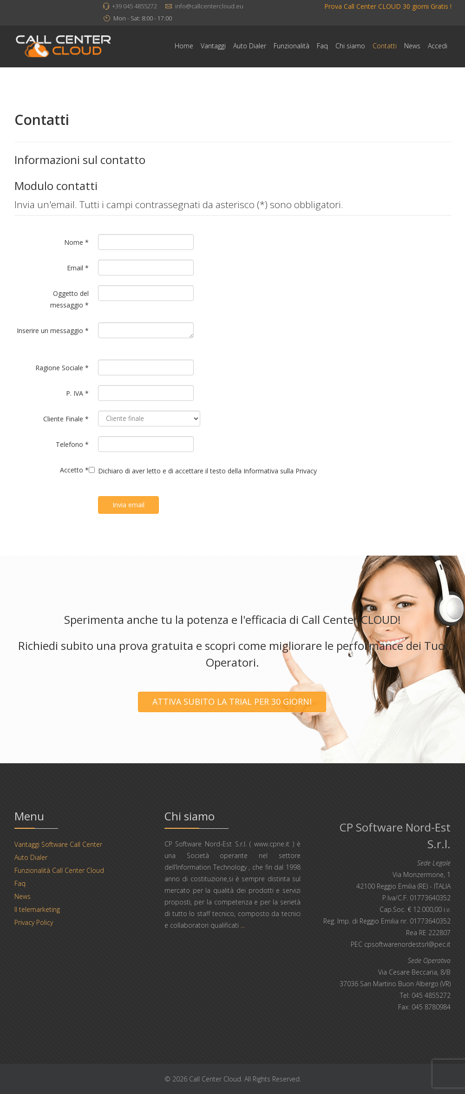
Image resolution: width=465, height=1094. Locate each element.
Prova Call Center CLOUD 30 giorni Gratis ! (388, 6)
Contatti (385, 45)
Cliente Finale (66, 418)
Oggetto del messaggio (69, 299)
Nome (76, 242)
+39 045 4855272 (134, 6)
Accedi (437, 45)
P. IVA (77, 393)
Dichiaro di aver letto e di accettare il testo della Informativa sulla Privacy (207, 470)
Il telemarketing (37, 909)
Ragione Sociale (62, 367)
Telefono (72, 444)
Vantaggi (213, 45)
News (412, 45)
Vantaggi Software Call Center (58, 844)
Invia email (128, 504)
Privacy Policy (33, 922)
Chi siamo (350, 45)
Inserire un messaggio (53, 330)
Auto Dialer (249, 45)
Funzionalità (291, 45)
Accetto (74, 469)
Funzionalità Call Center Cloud (59, 870)
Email (78, 267)
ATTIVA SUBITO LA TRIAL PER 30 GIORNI (232, 701)
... (243, 925)
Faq (322, 45)
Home (184, 45)
